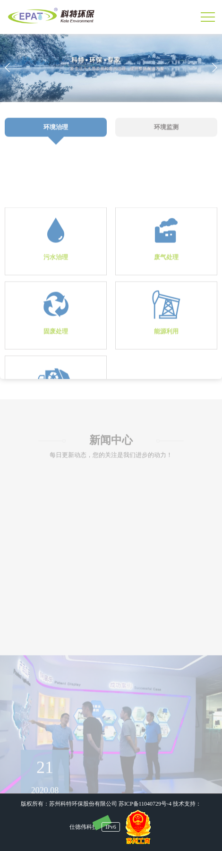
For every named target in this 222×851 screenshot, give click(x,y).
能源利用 (166, 354)
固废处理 (55, 354)
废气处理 (166, 280)
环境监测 (166, 133)
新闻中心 (111, 445)
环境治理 (55, 133)
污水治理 (55, 280)
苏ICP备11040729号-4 (145, 803)
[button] (214, 67)
